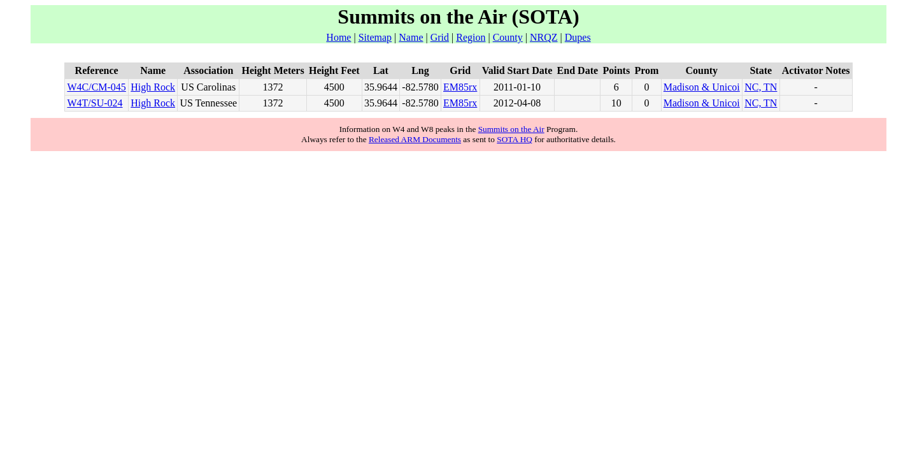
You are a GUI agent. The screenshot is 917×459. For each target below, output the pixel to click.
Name (411, 37)
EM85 (456, 87)
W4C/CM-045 (96, 87)
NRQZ (544, 37)
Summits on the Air (511, 129)
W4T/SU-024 (94, 103)
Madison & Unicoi (702, 87)
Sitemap (375, 37)
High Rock (153, 87)
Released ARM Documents (415, 139)
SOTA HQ (514, 139)
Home (338, 37)
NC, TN (760, 87)
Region (470, 37)
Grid (439, 37)
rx (473, 87)
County (508, 37)
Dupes (578, 37)
